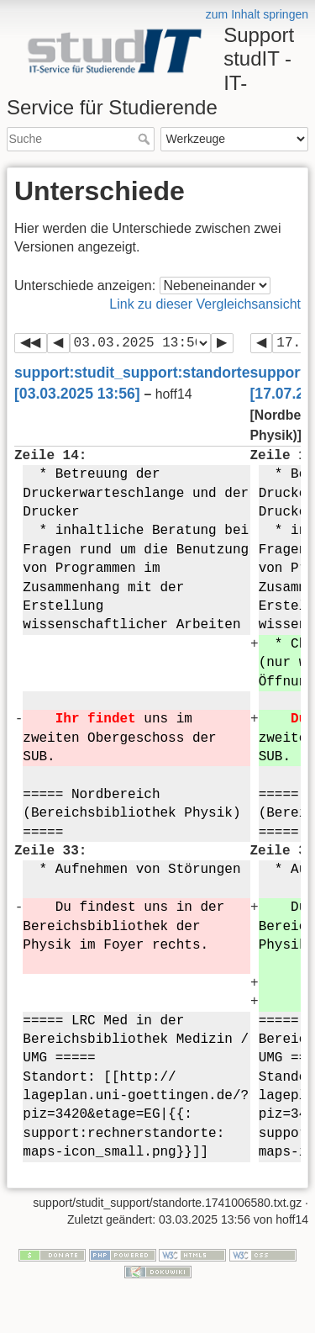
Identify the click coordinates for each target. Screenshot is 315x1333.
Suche (146, 139)
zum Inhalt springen (257, 14)
